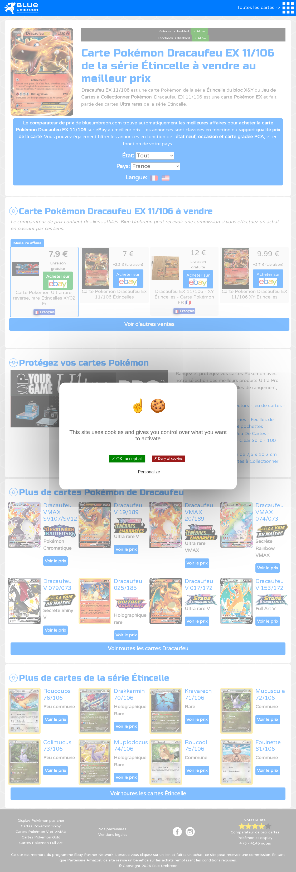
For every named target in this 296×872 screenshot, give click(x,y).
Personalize (149, 472)
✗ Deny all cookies (168, 458)
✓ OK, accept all (127, 458)
